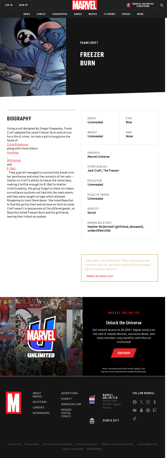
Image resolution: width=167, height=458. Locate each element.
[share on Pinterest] (148, 411)
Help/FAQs (40, 401)
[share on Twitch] (155, 411)
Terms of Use (14, 444)
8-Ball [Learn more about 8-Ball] (11, 168)
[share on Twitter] (141, 403)
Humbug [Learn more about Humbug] (12, 152)
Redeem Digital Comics (66, 413)
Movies (93, 14)
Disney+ (66, 398)
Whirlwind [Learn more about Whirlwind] (14, 160)
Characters (59, 14)
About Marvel (38, 395)
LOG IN (9, 4)
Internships (41, 413)
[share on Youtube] (135, 411)
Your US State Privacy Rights (57, 444)
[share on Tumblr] (155, 403)
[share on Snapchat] (141, 411)
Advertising (69, 393)
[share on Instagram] (148, 403)
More (140, 14)
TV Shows (109, 14)
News (26, 14)
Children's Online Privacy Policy (117, 444)
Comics (41, 14)
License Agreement (147, 444)
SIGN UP (23, 4)
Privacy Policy (32, 444)
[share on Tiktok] (135, 419)
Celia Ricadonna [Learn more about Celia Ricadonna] (17, 144)
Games (78, 14)
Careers (38, 407)
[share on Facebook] (135, 403)
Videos (126, 14)
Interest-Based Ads (73, 448)
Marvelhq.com (71, 404)
